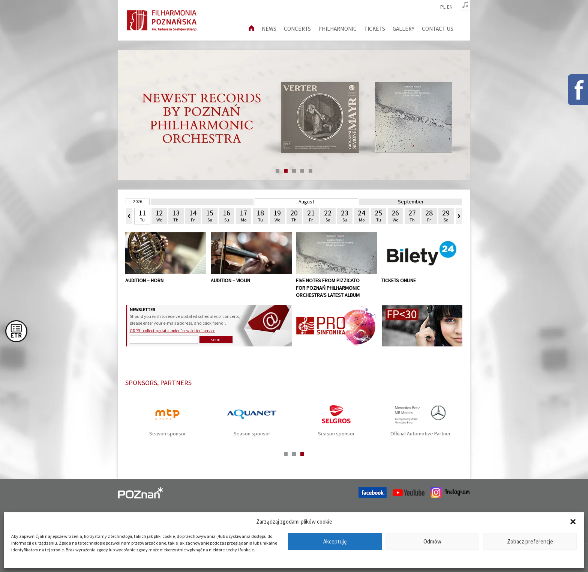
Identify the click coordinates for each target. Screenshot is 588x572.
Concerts (297, 28)
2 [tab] (286, 171)
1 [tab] (277, 171)
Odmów (432, 541)
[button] (573, 521)
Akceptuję (334, 541)
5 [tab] (310, 171)
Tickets (374, 28)
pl (443, 7)
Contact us (437, 28)
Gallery (403, 28)
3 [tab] (294, 171)
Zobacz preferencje (530, 541)
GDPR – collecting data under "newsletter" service (172, 330)
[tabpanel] (294, 115)
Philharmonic (337, 28)
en (450, 7)
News (269, 28)
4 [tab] (302, 171)
